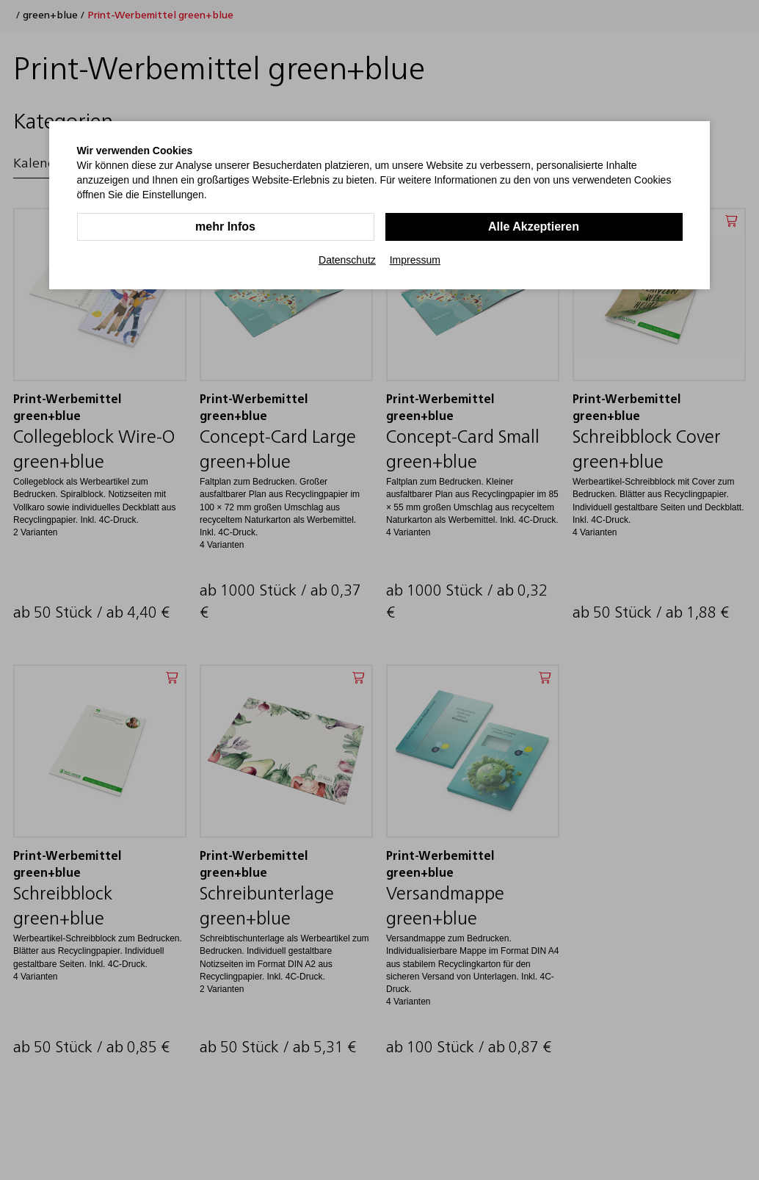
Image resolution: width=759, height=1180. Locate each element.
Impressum (415, 260)
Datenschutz (347, 260)
